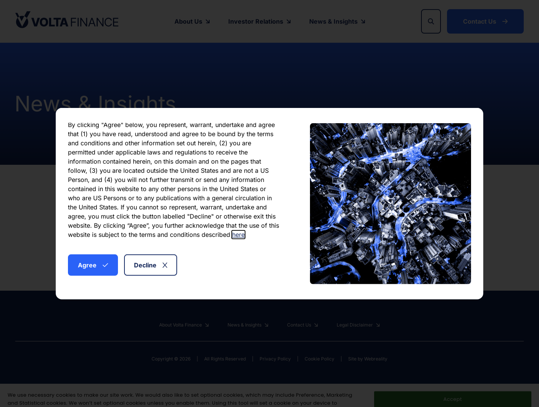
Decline (150, 265)
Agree (93, 265)
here (238, 234)
